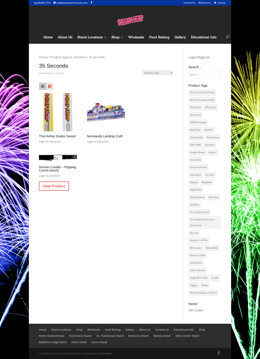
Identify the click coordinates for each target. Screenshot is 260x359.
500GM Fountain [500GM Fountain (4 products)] (198, 122)
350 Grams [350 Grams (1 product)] (210, 107)
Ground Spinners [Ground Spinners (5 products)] (198, 167)
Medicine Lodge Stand (52, 342)
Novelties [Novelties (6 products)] (194, 204)
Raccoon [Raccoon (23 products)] (194, 232)
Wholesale (136, 37)
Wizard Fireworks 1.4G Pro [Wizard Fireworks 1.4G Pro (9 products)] (203, 292)
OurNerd (106, 353)
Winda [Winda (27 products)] (204, 285)
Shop (115, 37)
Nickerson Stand (138, 335)
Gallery (180, 37)
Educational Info (203, 37)
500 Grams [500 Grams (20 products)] (195, 114)
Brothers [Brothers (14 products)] (209, 129)
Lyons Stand (99, 342)
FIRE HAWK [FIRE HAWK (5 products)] (195, 144)
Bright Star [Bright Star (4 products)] (195, 129)
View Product (54, 186)
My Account (204, 3)
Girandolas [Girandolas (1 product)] (195, 159)
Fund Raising (159, 37)
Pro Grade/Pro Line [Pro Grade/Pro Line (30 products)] (199, 212)
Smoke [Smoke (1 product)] (215, 277)
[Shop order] (157, 72)
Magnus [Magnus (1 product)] (194, 182)
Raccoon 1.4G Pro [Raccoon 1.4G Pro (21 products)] (199, 240)
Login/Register (199, 57)
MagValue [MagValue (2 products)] (207, 182)
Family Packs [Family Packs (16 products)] (196, 137)
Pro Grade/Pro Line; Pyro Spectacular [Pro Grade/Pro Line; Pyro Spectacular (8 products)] (202, 222)
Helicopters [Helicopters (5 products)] (196, 174)
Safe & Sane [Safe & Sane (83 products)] (196, 262)
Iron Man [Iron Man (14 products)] (209, 174)
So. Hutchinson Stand (109, 335)
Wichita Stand (162, 335)
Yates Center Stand (187, 335)
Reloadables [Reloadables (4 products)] (212, 247)
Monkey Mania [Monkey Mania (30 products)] (197, 197)
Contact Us (189, 3)
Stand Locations (90, 37)
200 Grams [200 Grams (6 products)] (195, 107)
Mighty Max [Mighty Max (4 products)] (196, 189)
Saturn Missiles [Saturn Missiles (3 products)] (197, 270)
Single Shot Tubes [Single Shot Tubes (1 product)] (199, 277)
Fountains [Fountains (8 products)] (209, 144)
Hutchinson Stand (80, 335)
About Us (65, 37)
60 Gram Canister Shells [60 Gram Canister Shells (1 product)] (202, 92)
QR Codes (195, 310)
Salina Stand (79, 342)
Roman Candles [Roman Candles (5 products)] (198, 255)
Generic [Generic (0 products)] (212, 152)
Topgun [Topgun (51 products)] (194, 285)
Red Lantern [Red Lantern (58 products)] (196, 247)
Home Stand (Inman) (51, 335)
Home (48, 37)
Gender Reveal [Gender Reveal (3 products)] (197, 152)
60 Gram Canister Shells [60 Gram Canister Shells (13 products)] (202, 99)
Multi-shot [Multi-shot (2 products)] (214, 197)
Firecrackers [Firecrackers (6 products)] (213, 137)
